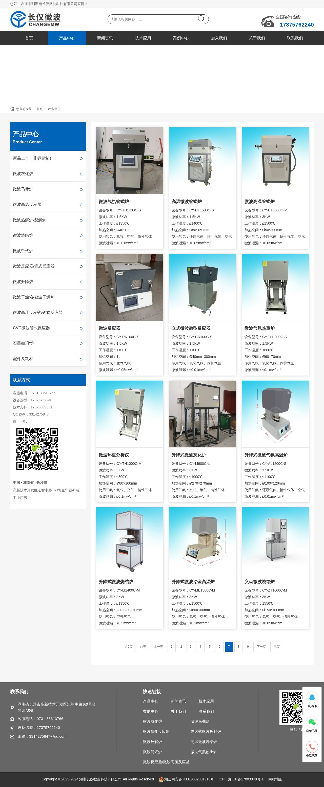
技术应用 (143, 38)
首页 (29, 38)
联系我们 (295, 38)
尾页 (277, 646)
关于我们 (257, 38)
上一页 (158, 646)
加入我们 (219, 38)
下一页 (261, 646)
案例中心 (181, 38)
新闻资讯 (105, 38)
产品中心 (67, 38)
